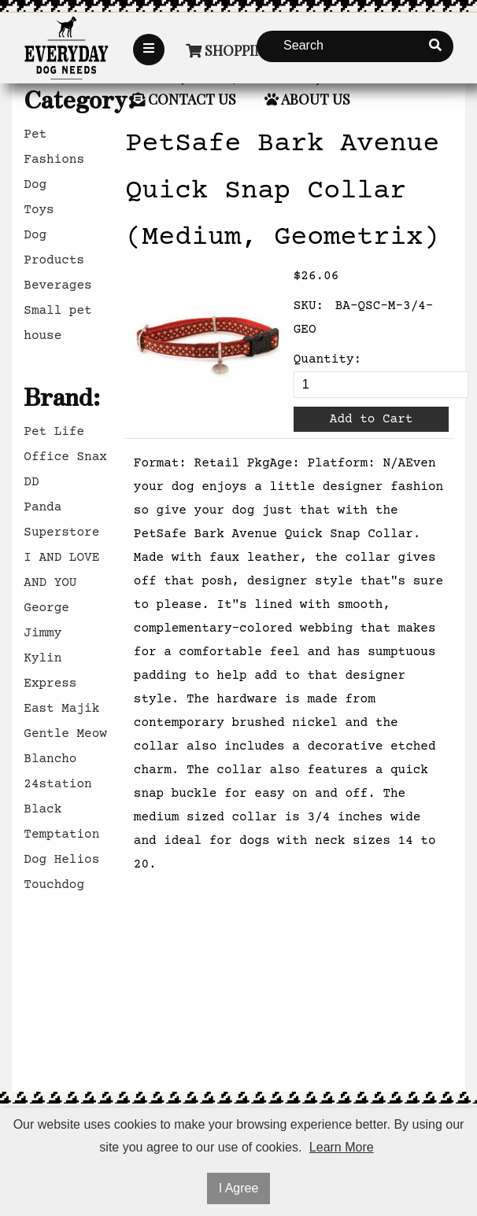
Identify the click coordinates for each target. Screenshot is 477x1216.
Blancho (50, 759)
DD (31, 482)
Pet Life (54, 432)
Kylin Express (50, 671)
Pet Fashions (54, 147)
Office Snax (65, 457)
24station (57, 784)
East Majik (61, 709)
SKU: (309, 306)
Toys (39, 210)
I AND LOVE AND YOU (61, 570)
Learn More (341, 1147)
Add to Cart (371, 419)
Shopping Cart (249, 50)
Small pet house (57, 323)
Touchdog (54, 885)
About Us (307, 99)
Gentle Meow (65, 734)
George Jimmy (46, 620)
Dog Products (54, 247)
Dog (35, 185)
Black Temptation (61, 822)
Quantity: (327, 359)
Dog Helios (61, 860)
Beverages (57, 285)
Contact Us (183, 99)
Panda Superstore (61, 520)
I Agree (239, 1188)
